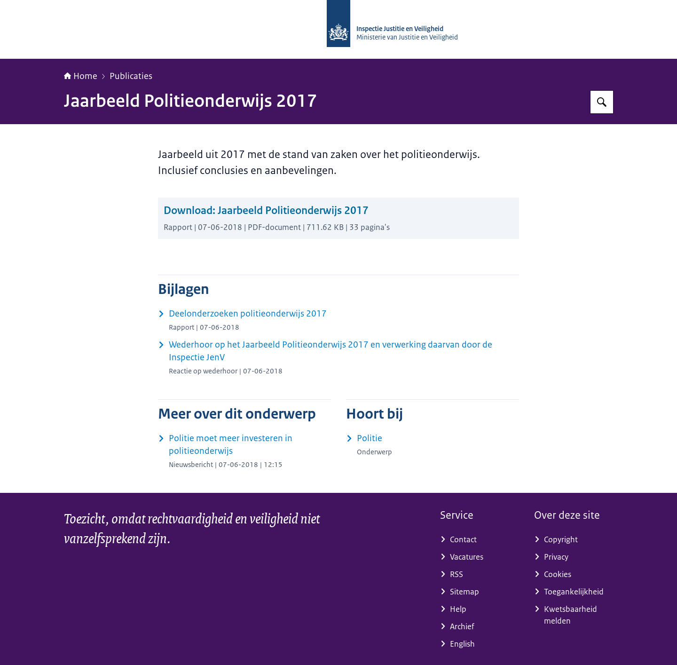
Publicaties (131, 76)
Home (80, 76)
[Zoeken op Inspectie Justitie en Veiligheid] (601, 102)
